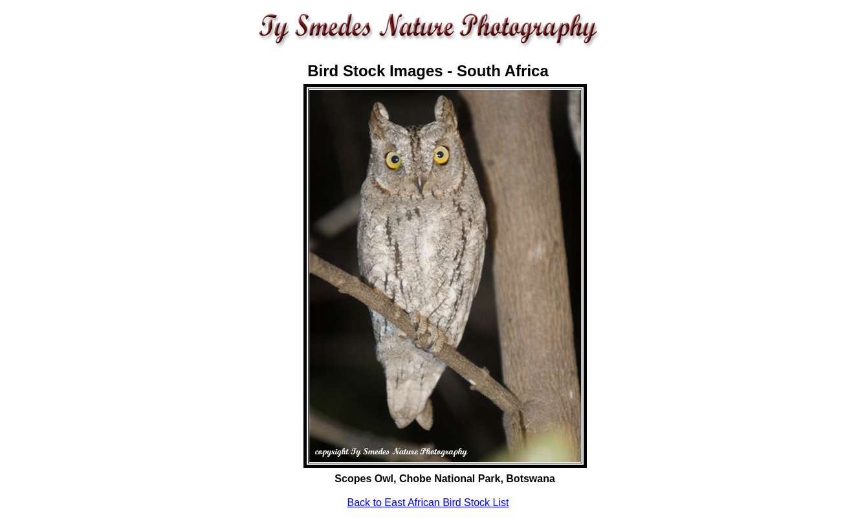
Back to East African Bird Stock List (428, 502)
